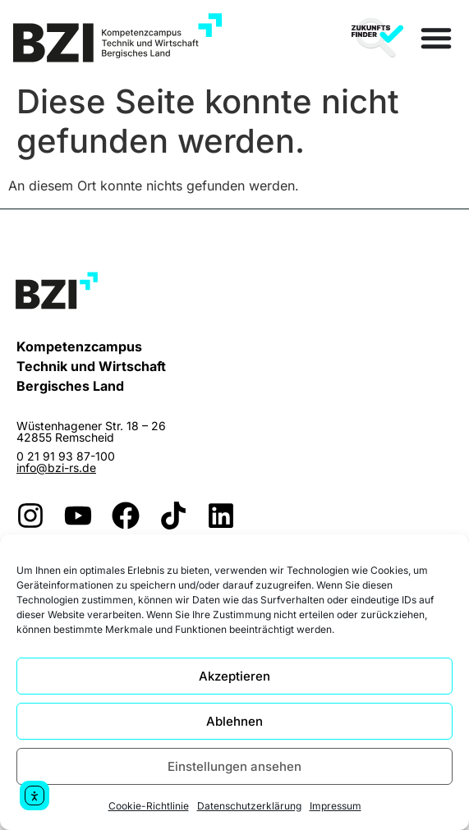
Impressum (335, 806)
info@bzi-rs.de (56, 468)
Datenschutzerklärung (249, 806)
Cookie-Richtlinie (148, 806)
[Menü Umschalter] (436, 37)
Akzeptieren (234, 676)
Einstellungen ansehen (234, 766)
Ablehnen (234, 721)
